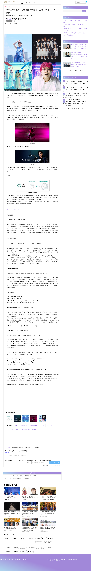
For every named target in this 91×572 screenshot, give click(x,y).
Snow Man (38, 542)
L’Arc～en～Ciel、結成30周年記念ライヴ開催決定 (16, 478)
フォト (49, 2)
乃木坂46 (14, 538)
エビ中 (41, 425)
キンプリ (7, 547)
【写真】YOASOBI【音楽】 (74, 99)
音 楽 (22, 2)
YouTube (25, 559)
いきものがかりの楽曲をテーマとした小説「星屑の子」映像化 (20, 475)
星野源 (49, 547)
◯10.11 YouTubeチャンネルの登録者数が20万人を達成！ (75, 30)
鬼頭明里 (32, 429)
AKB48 (7, 538)
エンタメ (28, 2)
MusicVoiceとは (63, 559)
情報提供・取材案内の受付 (53, 559)
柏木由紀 (30, 547)
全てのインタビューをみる (75, 71)
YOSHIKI (50, 538)
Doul (16, 425)
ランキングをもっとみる (75, 108)
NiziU (44, 538)
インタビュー (36, 2)
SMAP (38, 538)
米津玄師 (7, 552)
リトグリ (10, 429)
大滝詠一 (17, 429)
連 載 (43, 2)
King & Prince (47, 542)
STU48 (23, 547)
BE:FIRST (22, 538)
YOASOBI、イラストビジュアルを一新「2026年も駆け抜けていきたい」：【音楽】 (74, 103)
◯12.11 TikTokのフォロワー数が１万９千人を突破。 (75, 21)
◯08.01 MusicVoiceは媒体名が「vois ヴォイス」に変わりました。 (74, 34)
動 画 (55, 2)
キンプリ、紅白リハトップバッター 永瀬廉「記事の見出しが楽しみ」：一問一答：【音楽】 (75, 95)
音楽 (9, 446)
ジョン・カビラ (48, 425)
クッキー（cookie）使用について (54, 561)
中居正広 (23, 552)
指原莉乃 (30, 538)
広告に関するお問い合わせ (74, 559)
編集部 (9, 19)
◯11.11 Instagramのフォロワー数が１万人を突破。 (75, 25)
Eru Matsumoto (23, 425)
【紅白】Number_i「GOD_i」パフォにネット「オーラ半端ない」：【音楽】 (74, 83)
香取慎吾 (15, 547)
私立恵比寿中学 (24, 429)
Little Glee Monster (33, 425)
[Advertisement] (32, 29)
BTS (42, 547)
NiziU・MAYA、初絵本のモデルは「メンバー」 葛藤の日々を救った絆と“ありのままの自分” (79, 46)
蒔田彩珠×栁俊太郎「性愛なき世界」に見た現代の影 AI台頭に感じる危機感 (79, 64)
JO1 (36, 547)
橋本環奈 (15, 552)
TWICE (30, 552)
